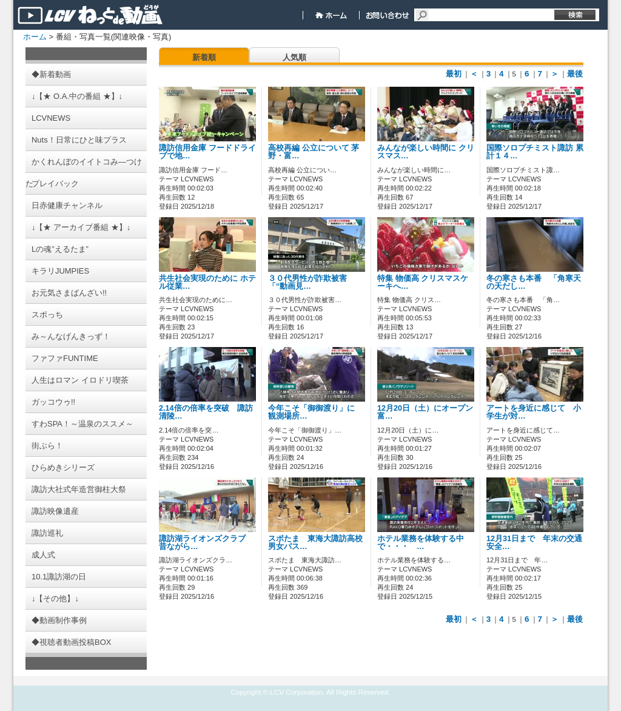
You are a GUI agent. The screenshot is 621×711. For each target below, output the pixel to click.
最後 (575, 73)
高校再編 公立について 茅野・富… (313, 152)
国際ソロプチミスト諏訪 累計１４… (534, 152)
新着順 (204, 57)
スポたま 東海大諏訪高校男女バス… (315, 542)
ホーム (35, 36)
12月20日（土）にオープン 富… (429, 412)
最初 (454, 73)
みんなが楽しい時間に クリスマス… (425, 152)
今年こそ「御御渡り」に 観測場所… (315, 412)
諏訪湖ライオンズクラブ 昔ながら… (206, 542)
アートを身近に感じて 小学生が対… (533, 412)
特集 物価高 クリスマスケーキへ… (422, 282)
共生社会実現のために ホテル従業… (207, 282)
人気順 (294, 57)
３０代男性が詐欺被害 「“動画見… (307, 282)
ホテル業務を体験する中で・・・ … (420, 542)
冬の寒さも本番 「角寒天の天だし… (533, 282)
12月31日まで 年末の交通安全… (534, 542)
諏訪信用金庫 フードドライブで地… (207, 152)
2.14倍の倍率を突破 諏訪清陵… (206, 412)
